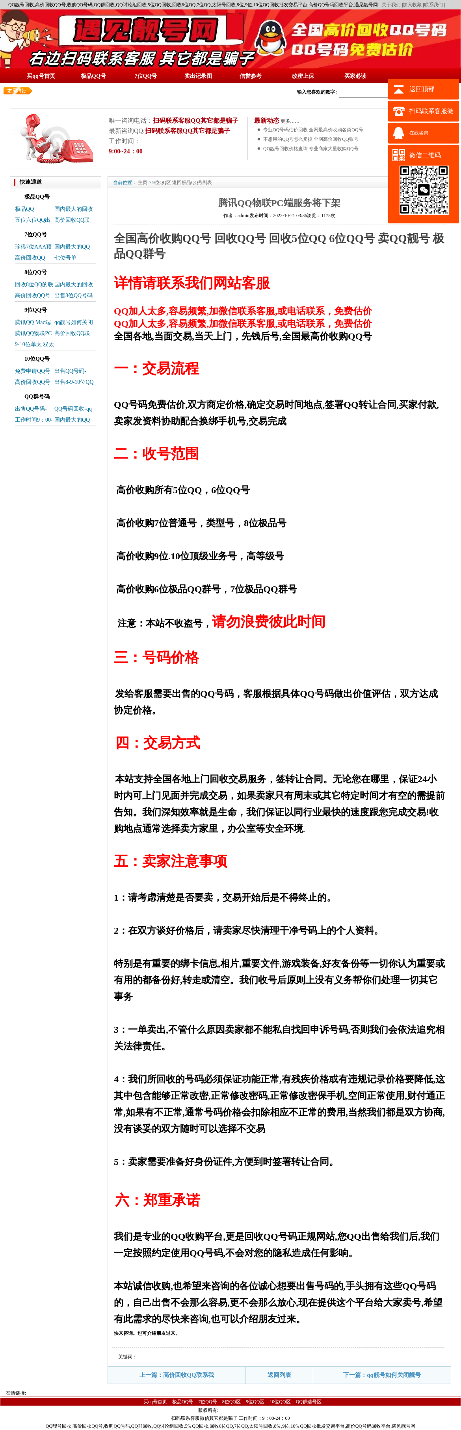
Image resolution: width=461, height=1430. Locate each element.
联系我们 (433, 4)
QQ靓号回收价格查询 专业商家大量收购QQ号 (311, 148)
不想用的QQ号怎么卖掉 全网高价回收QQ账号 (311, 139)
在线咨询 (418, 133)
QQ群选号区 (309, 1401)
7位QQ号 (207, 1401)
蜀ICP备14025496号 (242, 1410)
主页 (142, 182)
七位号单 (65, 258)
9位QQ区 (161, 182)
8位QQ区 (231, 1401)
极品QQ (24, 209)
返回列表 (279, 1375)
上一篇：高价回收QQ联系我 (176, 1375)
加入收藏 (412, 4)
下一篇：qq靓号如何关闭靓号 (382, 1375)
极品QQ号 (182, 1401)
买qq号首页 (155, 1401)
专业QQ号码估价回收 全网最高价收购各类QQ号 (313, 130)
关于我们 (391, 4)
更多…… (289, 121)
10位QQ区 (280, 1401)
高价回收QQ (30, 258)
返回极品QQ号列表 (192, 182)
